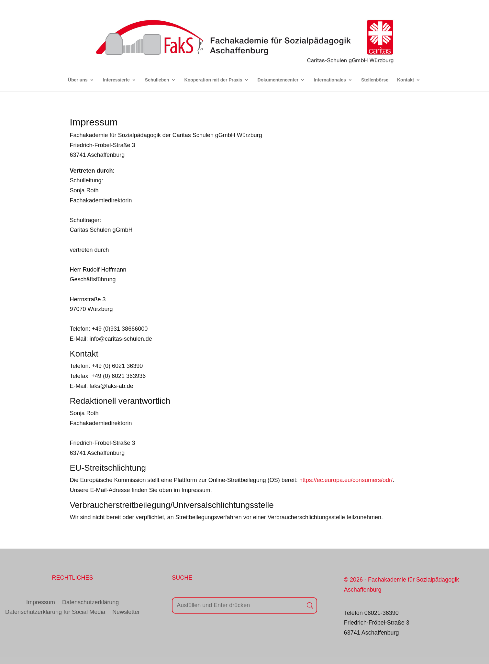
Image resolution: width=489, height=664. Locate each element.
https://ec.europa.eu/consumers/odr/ (346, 480)
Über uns (78, 80)
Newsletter (126, 612)
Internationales (330, 80)
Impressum (40, 602)
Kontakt (405, 80)
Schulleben (157, 80)
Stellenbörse (374, 80)
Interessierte (116, 80)
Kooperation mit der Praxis (213, 80)
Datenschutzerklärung (90, 602)
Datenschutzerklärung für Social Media (55, 612)
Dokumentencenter (278, 80)
